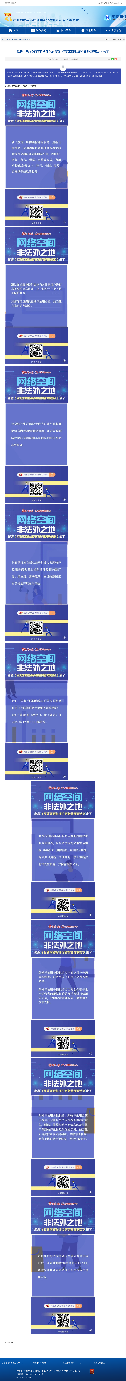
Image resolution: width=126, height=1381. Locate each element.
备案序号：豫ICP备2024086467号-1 (30, 1374)
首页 (3, 39)
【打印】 (108, 39)
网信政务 (10, 39)
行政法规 (26, 39)
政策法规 (18, 39)
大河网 (28, 1378)
